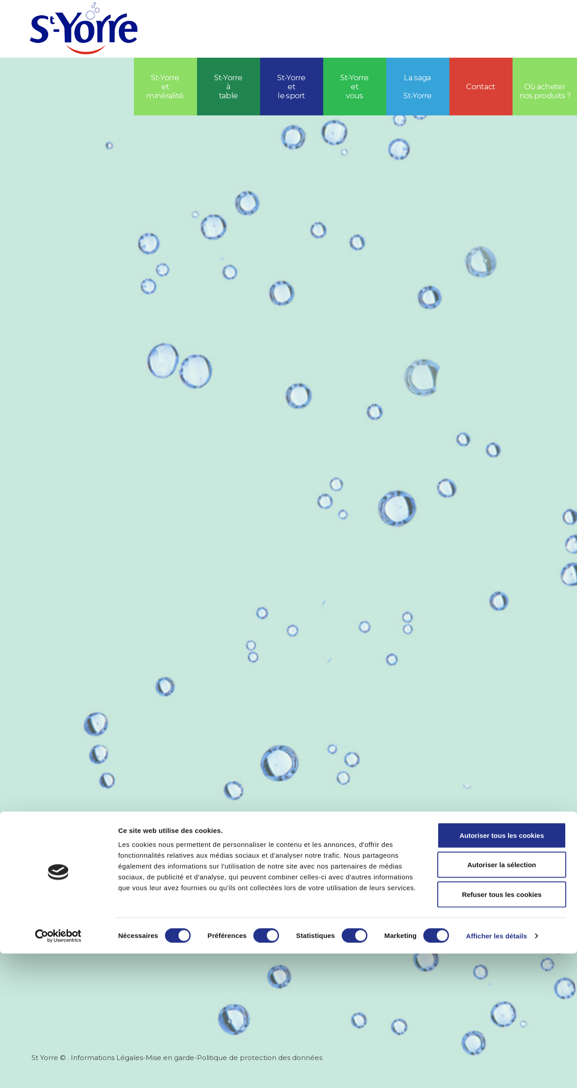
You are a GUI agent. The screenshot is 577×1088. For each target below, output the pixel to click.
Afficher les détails (496, 1070)
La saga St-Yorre (417, 86)
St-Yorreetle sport (291, 86)
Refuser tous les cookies (502, 1029)
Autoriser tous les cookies (501, 970)
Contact (480, 86)
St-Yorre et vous (354, 86)
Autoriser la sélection (501, 999)
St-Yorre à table (228, 86)
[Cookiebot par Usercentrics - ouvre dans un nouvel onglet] (58, 1070)
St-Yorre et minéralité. (165, 86)
